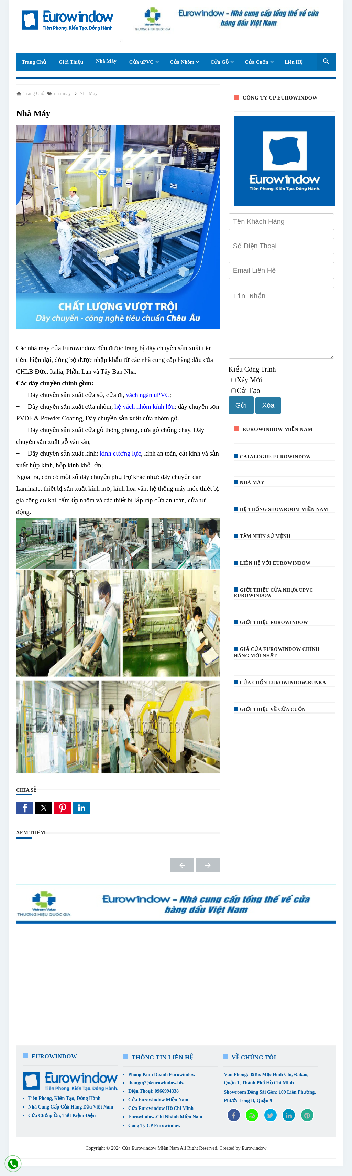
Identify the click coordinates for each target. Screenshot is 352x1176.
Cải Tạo (245, 401)
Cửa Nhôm (182, 62)
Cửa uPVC (141, 62)
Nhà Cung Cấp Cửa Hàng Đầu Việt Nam (70, 1107)
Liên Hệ (294, 62)
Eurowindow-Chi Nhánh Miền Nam (165, 1117)
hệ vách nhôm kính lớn (144, 406)
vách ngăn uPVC (147, 394)
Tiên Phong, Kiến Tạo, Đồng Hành (64, 1098)
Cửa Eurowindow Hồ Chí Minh (161, 1108)
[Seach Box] (326, 61)
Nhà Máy (106, 61)
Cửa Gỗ (219, 62)
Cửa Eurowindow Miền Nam (158, 1099)
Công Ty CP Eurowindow (154, 1125)
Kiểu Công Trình (252, 380)
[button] (24, 808)
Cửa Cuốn (256, 62)
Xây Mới (246, 391)
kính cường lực (120, 453)
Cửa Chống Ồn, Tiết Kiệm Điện (62, 1115)
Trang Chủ (34, 62)
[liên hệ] (13, 1164)
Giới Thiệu (71, 62)
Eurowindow (254, 1148)
